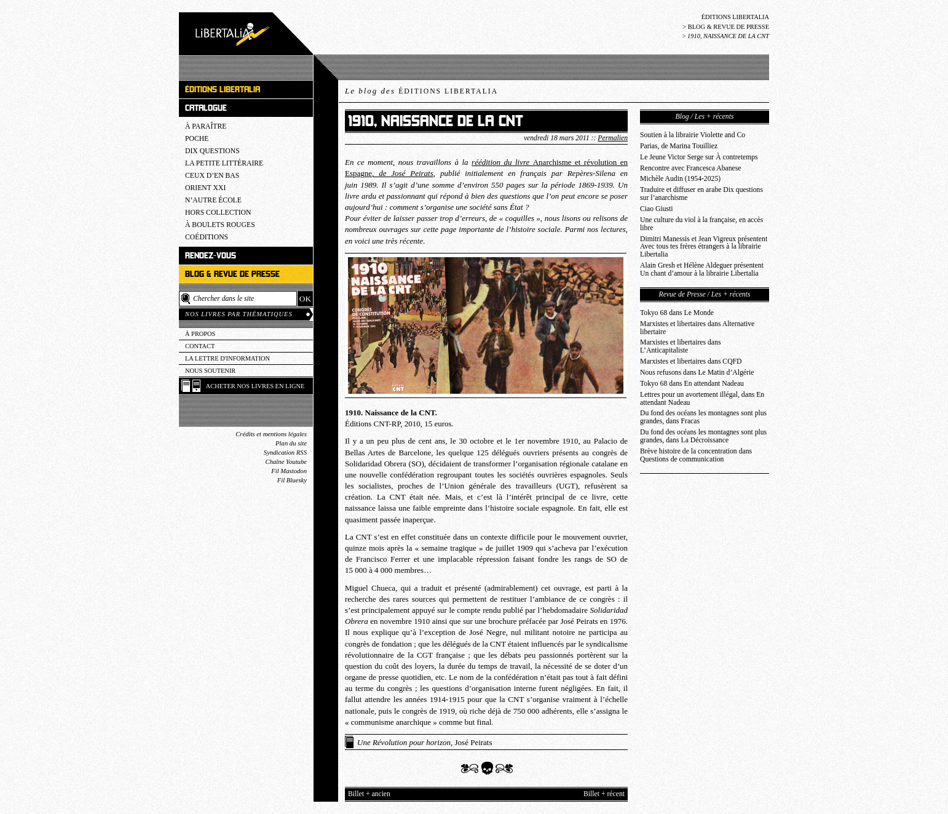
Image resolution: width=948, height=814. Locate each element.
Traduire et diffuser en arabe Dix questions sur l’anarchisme (701, 194)
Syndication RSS (285, 452)
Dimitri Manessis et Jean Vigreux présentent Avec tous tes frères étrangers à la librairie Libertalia (703, 247)
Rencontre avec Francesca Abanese (690, 168)
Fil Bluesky (292, 480)
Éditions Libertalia (735, 17)
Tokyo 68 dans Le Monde (677, 313)
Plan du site (291, 443)
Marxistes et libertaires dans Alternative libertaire (697, 328)
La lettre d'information (227, 358)
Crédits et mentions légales (271, 434)
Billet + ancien (369, 794)
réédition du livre (502, 162)
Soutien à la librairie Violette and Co (692, 135)
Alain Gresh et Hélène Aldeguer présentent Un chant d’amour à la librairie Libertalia (702, 269)
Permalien (613, 138)
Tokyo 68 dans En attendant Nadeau (692, 384)
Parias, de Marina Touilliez (678, 146)
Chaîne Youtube (286, 461)
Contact (200, 346)
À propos (200, 333)
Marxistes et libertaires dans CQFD (691, 361)
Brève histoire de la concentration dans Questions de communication (696, 455)
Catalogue (206, 108)
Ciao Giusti (656, 209)
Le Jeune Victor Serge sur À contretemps (699, 157)
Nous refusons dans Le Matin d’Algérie (697, 373)
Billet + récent (604, 794)
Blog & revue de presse (728, 26)
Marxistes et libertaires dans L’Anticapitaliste (680, 346)
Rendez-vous (210, 255)
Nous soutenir (210, 370)
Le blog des (421, 90)
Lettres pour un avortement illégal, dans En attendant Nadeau (702, 399)
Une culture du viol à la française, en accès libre (701, 224)
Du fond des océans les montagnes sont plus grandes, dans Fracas (703, 417)
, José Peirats (424, 742)
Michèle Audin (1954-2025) (680, 179)
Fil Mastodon (289, 471)
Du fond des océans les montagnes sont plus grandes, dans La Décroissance (703, 436)
